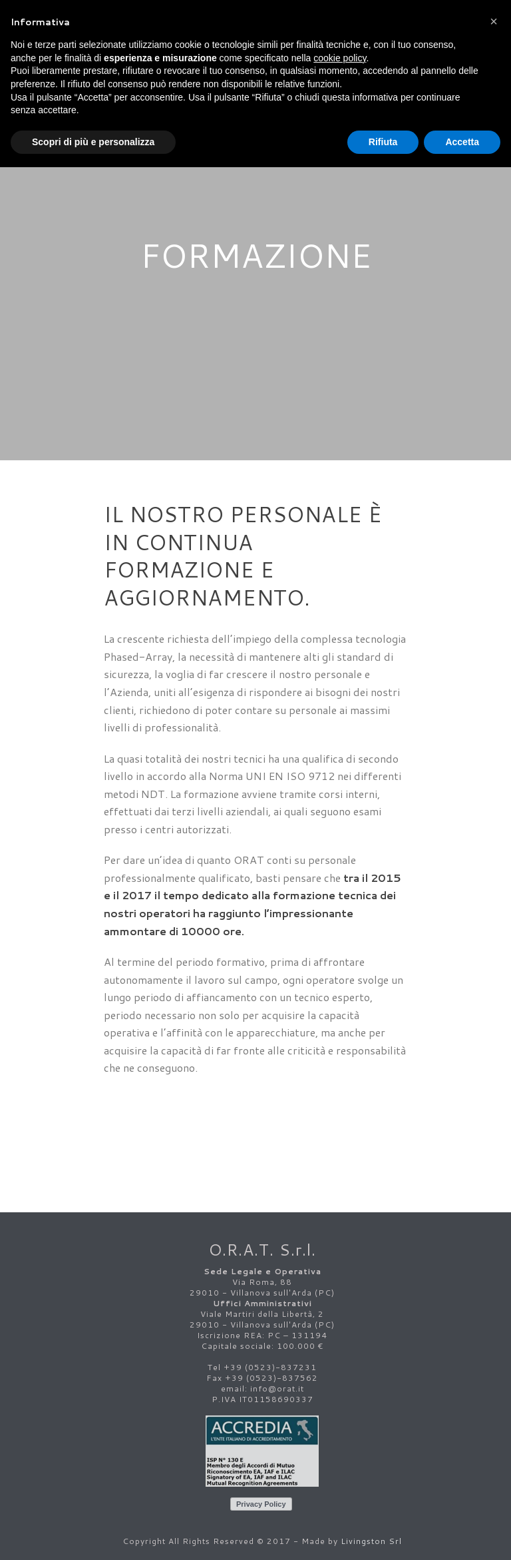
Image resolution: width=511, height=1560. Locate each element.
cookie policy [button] (339, 58)
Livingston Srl (371, 1541)
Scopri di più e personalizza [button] (93, 142)
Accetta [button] (462, 142)
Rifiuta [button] (383, 142)
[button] (493, 21)
